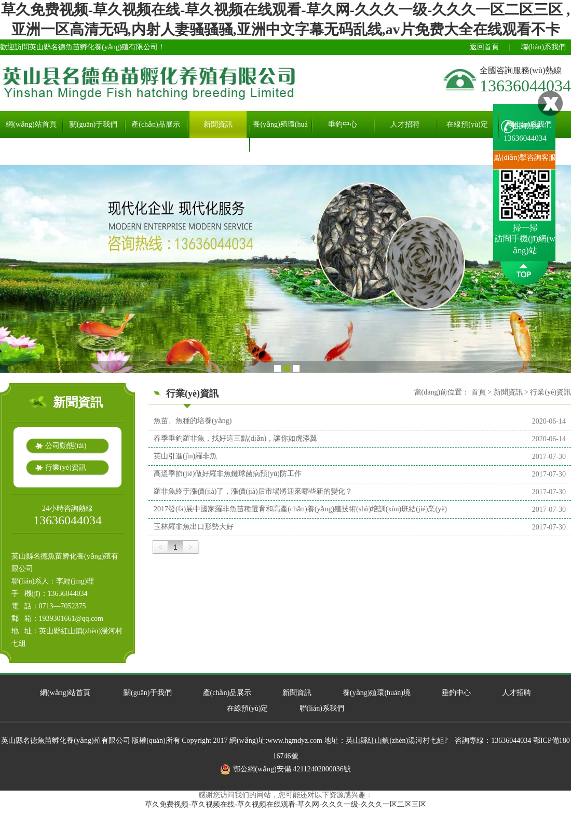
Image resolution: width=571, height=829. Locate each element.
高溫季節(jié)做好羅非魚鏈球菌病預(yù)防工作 (228, 474)
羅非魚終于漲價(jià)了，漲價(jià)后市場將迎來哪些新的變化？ (253, 491)
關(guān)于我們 (94, 124)
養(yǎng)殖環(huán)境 (280, 137)
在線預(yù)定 (466, 124)
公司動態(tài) (65, 446)
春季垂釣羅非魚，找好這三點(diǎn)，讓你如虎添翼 (235, 438)
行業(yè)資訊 (65, 467)
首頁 (478, 392)
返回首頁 (484, 47)
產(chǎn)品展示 (155, 124)
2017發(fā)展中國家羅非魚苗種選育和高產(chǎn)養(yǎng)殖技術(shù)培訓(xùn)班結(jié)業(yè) (300, 509)
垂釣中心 (342, 124)
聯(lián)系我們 (543, 47)
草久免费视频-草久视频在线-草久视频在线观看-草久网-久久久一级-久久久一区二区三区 (285, 804)
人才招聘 (404, 124)
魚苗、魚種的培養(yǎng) (193, 421)
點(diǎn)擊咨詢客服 (525, 157)
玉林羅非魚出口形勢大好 (194, 527)
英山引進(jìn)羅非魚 (185, 456)
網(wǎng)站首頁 (31, 124)
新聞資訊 (218, 124)
